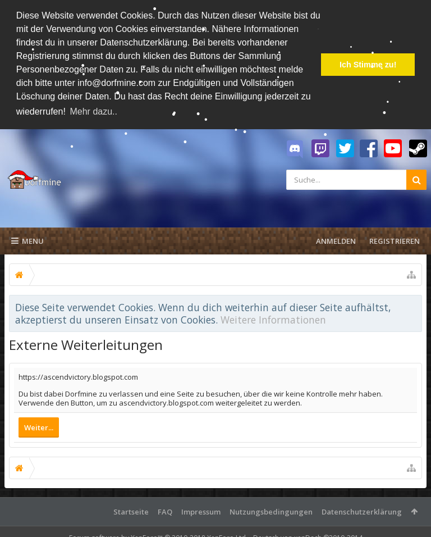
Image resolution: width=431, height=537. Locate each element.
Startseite (131, 512)
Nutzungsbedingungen (271, 512)
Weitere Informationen (273, 319)
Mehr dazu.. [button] (93, 111)
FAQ (165, 512)
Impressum (201, 512)
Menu (27, 240)
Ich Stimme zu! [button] (368, 64)
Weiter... (38, 427)
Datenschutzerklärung (362, 512)
